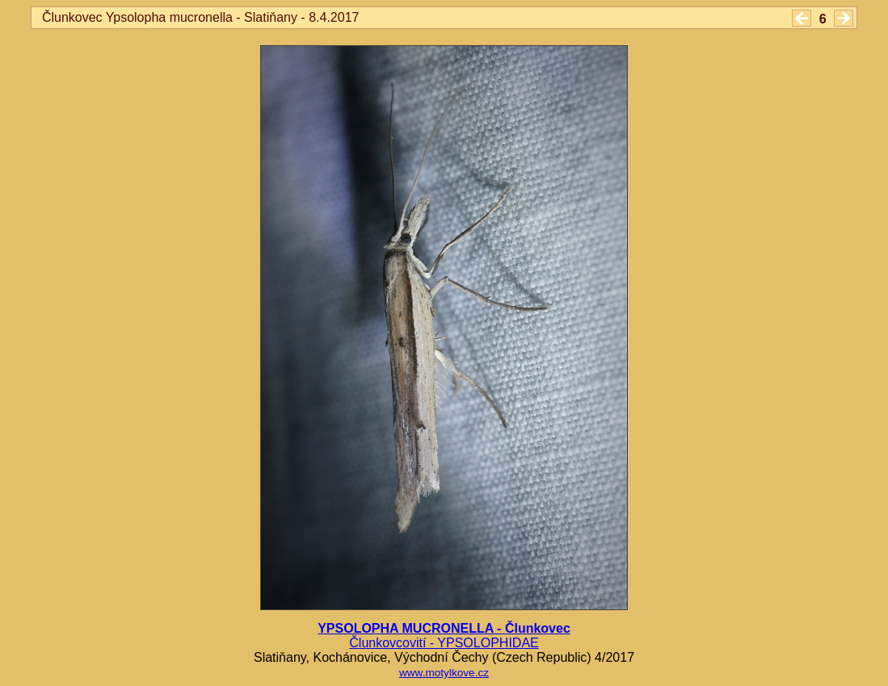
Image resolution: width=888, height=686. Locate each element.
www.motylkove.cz (444, 673)
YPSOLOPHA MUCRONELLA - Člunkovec (444, 628)
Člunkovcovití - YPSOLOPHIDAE (443, 643)
